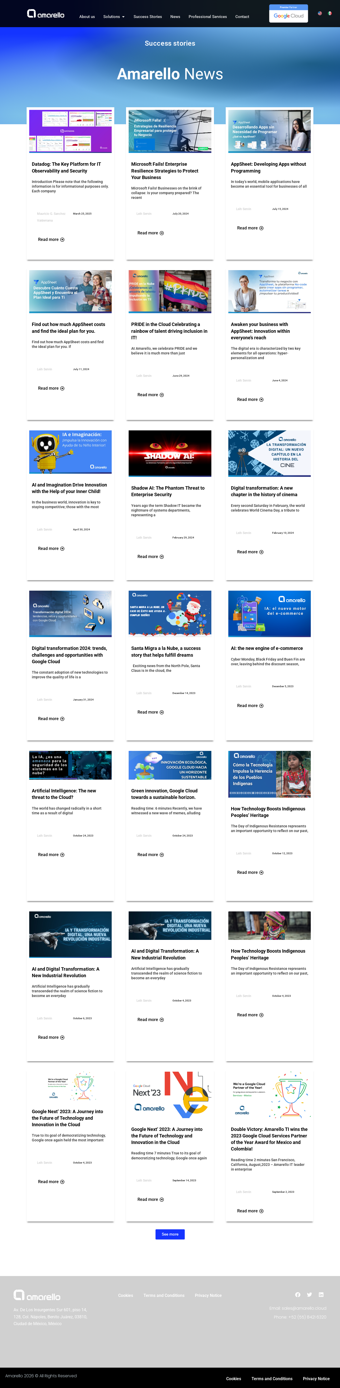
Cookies (125, 1295)
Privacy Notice (208, 1295)
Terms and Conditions (164, 1295)
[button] (170, 1235)
